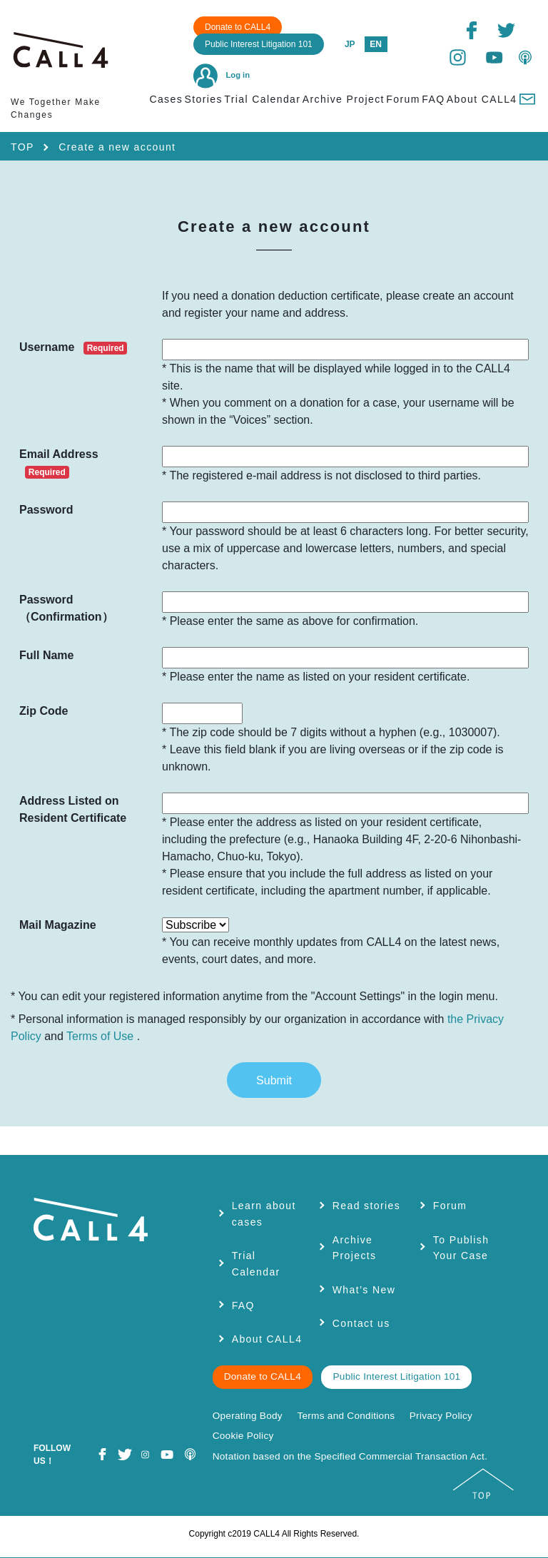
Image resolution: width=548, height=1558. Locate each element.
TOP (22, 147)
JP (350, 44)
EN (376, 44)
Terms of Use (99, 1036)
